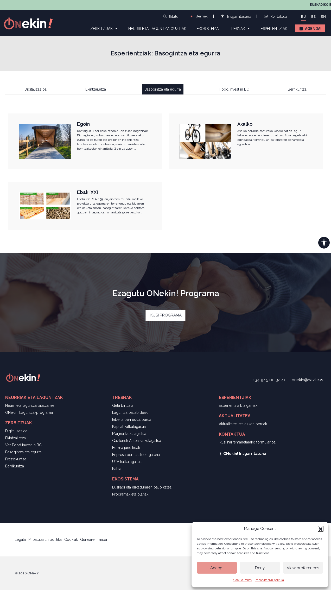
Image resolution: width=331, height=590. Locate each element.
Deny (260, 568)
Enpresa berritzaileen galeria (136, 455)
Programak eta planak (130, 494)
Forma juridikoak (126, 448)
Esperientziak (274, 29)
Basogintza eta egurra (162, 89)
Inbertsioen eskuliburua (131, 419)
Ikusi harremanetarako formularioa (247, 442)
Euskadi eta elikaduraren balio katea (141, 487)
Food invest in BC (234, 89)
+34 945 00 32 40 (270, 379)
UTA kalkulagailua (127, 462)
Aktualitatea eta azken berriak (243, 424)
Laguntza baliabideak (130, 412)
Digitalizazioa (35, 89)
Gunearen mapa (93, 539)
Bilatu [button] (171, 16)
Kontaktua (275, 16)
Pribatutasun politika (269, 580)
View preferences (303, 568)
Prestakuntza (15, 459)
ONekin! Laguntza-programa (29, 412)
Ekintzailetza (95, 89)
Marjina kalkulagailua (129, 434)
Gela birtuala (122, 405)
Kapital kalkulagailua (129, 426)
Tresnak (239, 28)
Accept (217, 568)
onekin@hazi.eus (307, 379)
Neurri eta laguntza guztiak (157, 29)
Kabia (116, 469)
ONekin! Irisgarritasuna (242, 454)
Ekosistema (208, 29)
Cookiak (71, 539)
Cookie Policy (242, 580)
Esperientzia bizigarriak (238, 405)
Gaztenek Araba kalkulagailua (136, 441)
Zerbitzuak (104, 28)
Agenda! (313, 29)
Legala (21, 539)
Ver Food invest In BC (23, 445)
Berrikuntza (297, 89)
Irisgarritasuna (236, 16)
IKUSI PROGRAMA (166, 315)
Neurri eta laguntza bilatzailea (29, 405)
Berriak (199, 16)
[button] (320, 528)
